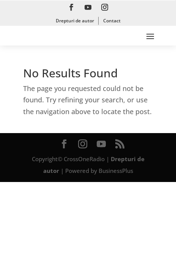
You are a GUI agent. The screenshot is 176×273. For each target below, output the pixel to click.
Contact (112, 20)
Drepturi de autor (75, 20)
